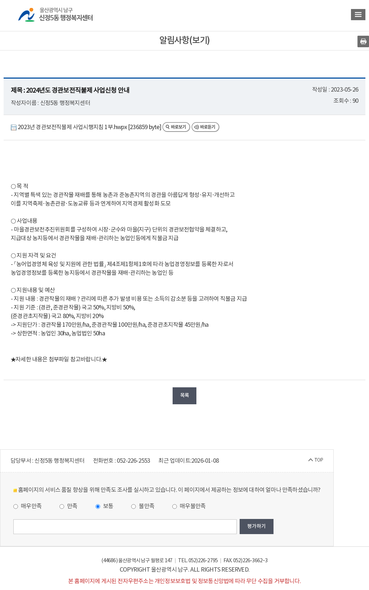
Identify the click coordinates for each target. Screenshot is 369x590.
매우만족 (27, 506)
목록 (184, 395)
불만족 (142, 506)
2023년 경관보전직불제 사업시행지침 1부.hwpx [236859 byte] (87, 127)
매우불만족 (188, 506)
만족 (68, 506)
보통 (104, 506)
